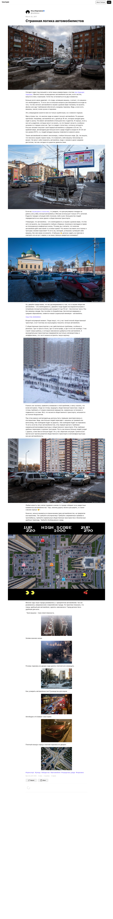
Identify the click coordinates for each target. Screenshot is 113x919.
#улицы (38, 772)
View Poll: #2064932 (33, 317)
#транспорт (30, 772)
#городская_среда (68, 772)
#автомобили (55, 772)
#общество (45, 772)
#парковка (80, 772)
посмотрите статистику (40, 211)
